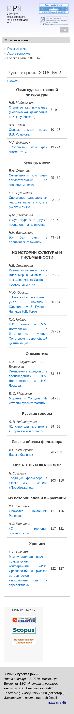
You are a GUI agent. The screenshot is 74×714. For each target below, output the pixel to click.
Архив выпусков (19, 53)
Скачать (13, 81)
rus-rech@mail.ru (48, 697)
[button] (17, 40)
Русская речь (17, 48)
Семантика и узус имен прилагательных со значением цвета (28, 180)
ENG (64, 30)
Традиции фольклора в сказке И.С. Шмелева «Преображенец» (28, 482)
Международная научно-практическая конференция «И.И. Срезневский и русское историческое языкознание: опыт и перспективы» (28, 571)
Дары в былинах (21, 454)
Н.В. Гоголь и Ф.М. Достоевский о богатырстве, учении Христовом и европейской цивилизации (28, 334)
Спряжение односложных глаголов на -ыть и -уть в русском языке (28, 202)
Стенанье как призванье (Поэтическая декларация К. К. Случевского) (28, 112)
